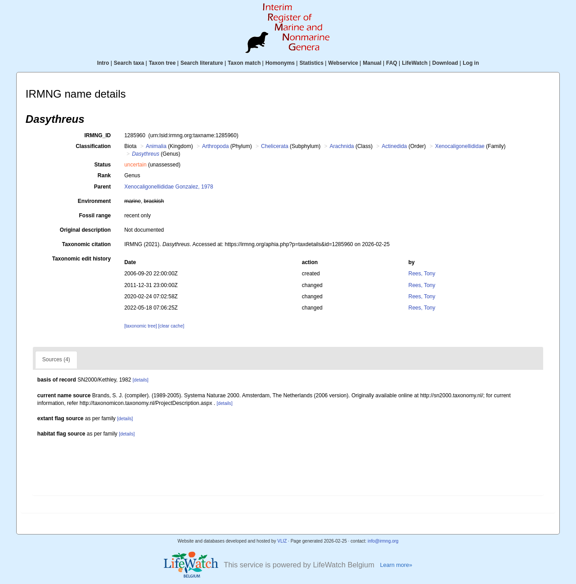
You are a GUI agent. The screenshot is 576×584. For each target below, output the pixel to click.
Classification (93, 146)
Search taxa (129, 63)
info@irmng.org (383, 541)
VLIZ (282, 541)
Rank (104, 175)
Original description (85, 230)
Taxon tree (162, 63)
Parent (102, 187)
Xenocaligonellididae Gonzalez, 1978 (168, 187)
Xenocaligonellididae (460, 146)
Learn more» (396, 565)
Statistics (311, 63)
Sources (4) (56, 359)
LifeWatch (415, 63)
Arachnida (342, 146)
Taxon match (244, 63)
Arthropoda (215, 146)
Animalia (156, 146)
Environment (94, 201)
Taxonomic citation (86, 244)
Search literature (201, 63)
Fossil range (95, 215)
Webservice (343, 63)
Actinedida (394, 146)
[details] (140, 379)
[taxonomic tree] (140, 325)
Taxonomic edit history (81, 259)
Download (445, 63)
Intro (103, 63)
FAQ (391, 63)
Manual (372, 63)
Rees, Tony (421, 273)
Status (102, 165)
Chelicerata (274, 146)
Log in (471, 63)
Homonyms (280, 63)
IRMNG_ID (98, 135)
